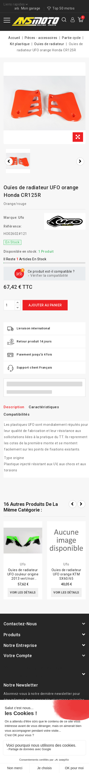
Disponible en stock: (20, 251)
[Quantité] (9, 305)
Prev (73, 504)
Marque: (11, 217)
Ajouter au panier (45, 305)
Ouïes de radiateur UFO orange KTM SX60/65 (66, 574)
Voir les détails (23, 592)
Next (81, 504)
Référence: (13, 226)
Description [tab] (14, 407)
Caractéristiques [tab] (44, 407)
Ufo (21, 217)
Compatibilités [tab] (16, 414)
